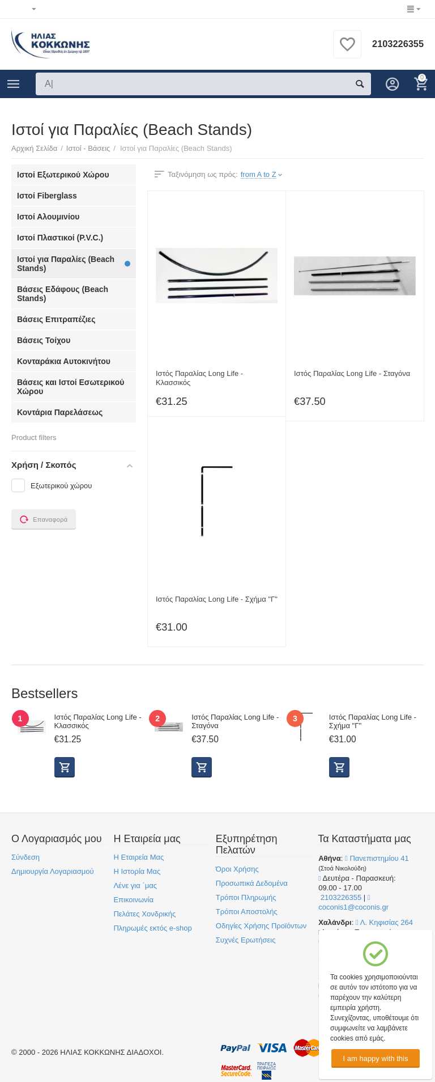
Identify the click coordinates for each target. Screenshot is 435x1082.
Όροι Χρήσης (237, 869)
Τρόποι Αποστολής (247, 911)
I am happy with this (375, 1058)
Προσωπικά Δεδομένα (252, 883)
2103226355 (395, 44)
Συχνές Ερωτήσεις (246, 940)
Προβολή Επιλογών (64, 767)
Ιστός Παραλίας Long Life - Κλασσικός (199, 378)
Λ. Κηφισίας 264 (384, 922)
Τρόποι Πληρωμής (246, 897)
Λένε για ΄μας (135, 885)
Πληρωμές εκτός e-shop (152, 928)
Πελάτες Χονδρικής (144, 914)
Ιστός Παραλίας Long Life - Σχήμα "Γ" (217, 599)
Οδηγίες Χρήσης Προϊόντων (261, 926)
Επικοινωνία (133, 899)
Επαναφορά (43, 519)
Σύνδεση (25, 857)
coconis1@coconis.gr (353, 902)
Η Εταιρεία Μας (138, 857)
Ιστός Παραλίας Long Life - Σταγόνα (352, 373)
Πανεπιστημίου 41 (377, 858)
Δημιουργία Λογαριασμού (52, 871)
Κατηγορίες (14, 84)
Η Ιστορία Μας (136, 871)
